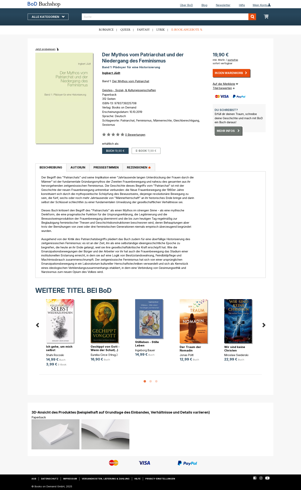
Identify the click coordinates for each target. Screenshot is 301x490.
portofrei (233, 59)
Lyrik (160, 30)
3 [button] (156, 381)
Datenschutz (49, 478)
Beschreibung (51, 167)
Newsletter (223, 5)
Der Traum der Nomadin (190, 348)
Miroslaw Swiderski (236, 355)
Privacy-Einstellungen (160, 478)
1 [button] (145, 381)
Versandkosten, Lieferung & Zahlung (106, 478)
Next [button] (264, 324)
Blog (204, 5)
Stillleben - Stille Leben (147, 343)
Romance (106, 30)
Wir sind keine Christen (234, 348)
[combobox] (169, 16)
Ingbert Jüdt (111, 73)
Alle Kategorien (48, 17)
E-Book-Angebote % (186, 30)
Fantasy (143, 30)
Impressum (70, 478)
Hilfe (242, 5)
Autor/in (77, 167)
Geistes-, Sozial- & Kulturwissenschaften (129, 90)
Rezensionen (139, 167)
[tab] (50, 167)
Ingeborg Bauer (145, 350)
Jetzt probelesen (45, 49)
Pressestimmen (106, 167)
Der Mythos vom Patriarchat (130, 81)
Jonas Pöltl (187, 355)
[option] (61, 336)
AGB (33, 478)
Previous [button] (37, 324)
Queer (125, 30)
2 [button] (150, 381)
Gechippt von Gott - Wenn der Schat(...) (105, 348)
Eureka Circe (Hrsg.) (104, 355)
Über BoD (186, 5)
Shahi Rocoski (55, 355)
